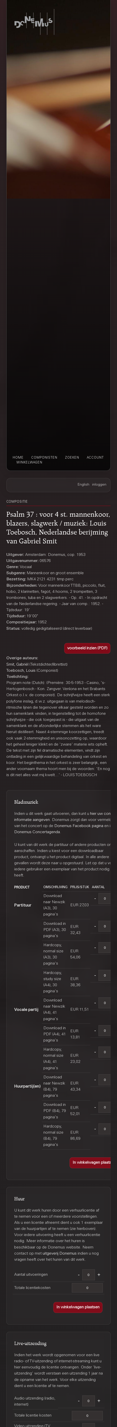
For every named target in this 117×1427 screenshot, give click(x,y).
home (18, 457)
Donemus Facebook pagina (78, 826)
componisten (44, 457)
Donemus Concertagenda (37, 832)
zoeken (72, 457)
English (83, 485)
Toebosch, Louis (21, 671)
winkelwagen (29, 462)
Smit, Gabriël (17, 665)
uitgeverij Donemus (60, 1254)
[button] (87, 648)
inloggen (99, 485)
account (95, 457)
